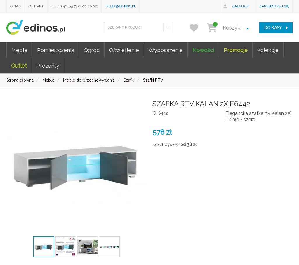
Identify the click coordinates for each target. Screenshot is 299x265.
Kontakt (36, 6)
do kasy (276, 27)
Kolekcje (268, 50)
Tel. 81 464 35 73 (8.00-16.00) (74, 6)
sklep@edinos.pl (120, 6)
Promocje (236, 50)
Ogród (92, 50)
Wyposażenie (166, 50)
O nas (15, 6)
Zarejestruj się (274, 6)
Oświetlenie (124, 50)
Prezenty (47, 66)
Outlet (19, 66)
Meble (19, 50)
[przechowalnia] (198, 28)
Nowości (203, 50)
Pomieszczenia (55, 50)
